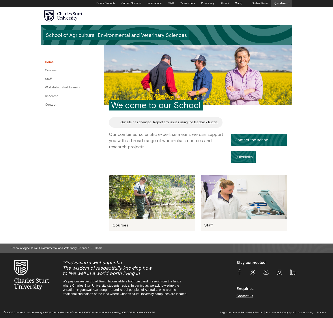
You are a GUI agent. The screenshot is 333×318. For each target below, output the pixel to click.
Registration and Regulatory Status (241, 312)
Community (208, 3)
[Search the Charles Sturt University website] (284, 16)
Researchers (187, 3)
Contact (50, 104)
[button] (259, 139)
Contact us (244, 296)
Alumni (225, 3)
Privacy (321, 312)
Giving (238, 3)
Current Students (132, 3)
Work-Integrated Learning (63, 87)
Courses (51, 70)
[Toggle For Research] (92, 96)
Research (51, 96)
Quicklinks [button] (280, 3)
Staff (171, 3)
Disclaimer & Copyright (280, 312)
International (155, 3)
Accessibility (305, 312)
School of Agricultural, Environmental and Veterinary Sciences (50, 248)
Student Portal (259, 3)
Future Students (105, 3)
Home (49, 62)
